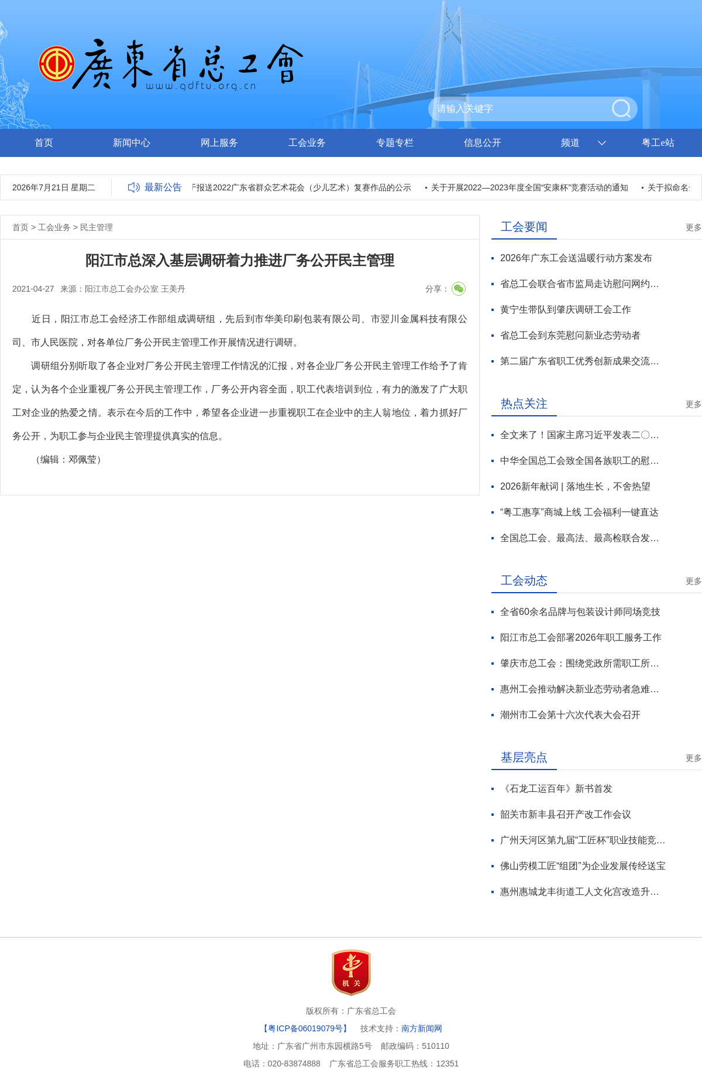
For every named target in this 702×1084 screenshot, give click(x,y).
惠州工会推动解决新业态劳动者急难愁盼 (583, 689)
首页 (44, 143)
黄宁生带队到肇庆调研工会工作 (565, 309)
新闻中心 (131, 143)
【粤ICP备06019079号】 (305, 1028)
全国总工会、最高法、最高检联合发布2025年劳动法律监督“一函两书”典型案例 (583, 538)
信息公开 (482, 143)
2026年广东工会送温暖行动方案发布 (576, 258)
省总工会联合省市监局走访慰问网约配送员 (583, 284)
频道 (570, 143)
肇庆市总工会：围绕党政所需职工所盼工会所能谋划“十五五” (583, 663)
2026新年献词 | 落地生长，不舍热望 (575, 486)
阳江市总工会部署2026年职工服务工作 (581, 637)
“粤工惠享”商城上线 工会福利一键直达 (579, 512)
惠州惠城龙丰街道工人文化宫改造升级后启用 (583, 892)
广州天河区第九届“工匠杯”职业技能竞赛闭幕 (583, 840)
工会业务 (307, 143)
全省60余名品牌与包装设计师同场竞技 (580, 612)
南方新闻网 (421, 1028)
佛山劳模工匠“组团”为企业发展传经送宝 (583, 866)
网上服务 (219, 143)
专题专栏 (395, 143)
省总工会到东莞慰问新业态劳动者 (570, 335)
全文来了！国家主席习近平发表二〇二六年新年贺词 (583, 435)
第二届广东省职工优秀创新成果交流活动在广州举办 (583, 361)
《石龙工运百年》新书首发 (556, 789)
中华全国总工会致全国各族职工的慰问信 (583, 461)
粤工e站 (658, 143)
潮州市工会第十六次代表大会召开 (570, 715)
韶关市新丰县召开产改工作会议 (565, 814)
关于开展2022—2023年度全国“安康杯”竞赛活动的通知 (532, 187)
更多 (694, 227)
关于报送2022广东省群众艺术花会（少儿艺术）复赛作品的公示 (297, 187)
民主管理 (96, 227)
